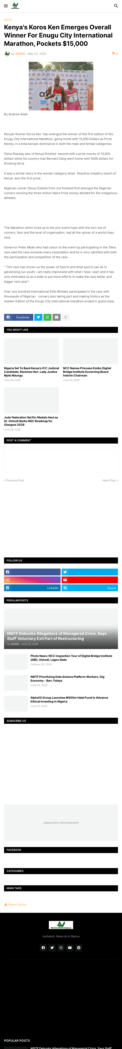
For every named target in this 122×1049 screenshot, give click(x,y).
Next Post (109, 480)
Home (8, 19)
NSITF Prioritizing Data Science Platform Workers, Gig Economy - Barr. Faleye (67, 678)
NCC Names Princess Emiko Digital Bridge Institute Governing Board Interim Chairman (87, 371)
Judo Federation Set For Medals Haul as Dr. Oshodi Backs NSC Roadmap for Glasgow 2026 (31, 421)
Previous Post (15, 480)
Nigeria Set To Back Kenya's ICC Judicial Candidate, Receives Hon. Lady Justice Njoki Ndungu (31, 371)
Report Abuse (17, 904)
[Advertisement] (61, 517)
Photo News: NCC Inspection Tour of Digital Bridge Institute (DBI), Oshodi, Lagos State (71, 657)
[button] (5, 6)
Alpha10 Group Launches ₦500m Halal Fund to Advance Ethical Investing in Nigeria (69, 699)
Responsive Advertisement (61, 822)
